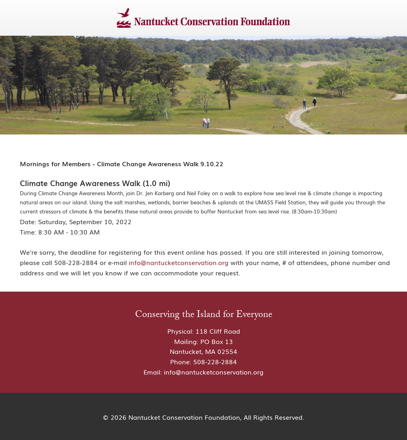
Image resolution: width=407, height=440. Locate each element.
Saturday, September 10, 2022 (85, 221)
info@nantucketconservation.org (179, 262)
